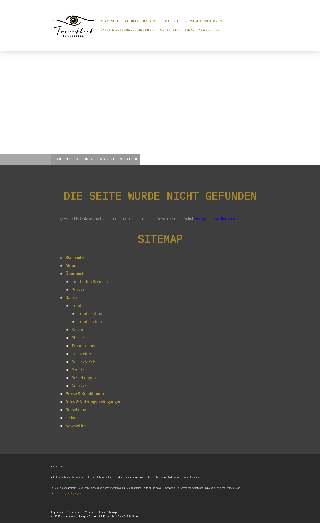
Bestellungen (83, 377)
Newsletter (209, 30)
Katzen (77, 329)
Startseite (110, 21)
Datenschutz (75, 512)
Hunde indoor (89, 321)
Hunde (77, 305)
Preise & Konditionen (203, 21)
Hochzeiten (81, 353)
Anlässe (78, 385)
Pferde (77, 337)
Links (189, 30)
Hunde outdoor (91, 313)
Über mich (152, 21)
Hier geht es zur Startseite (215, 219)
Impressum (58, 512)
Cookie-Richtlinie (95, 512)
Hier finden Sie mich (89, 281)
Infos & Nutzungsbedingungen (128, 30)
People (77, 369)
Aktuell (132, 21)
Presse (77, 289)
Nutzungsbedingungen (69, 493)
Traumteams (83, 345)
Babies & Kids (83, 361)
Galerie (172, 21)
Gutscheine (170, 30)
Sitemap (112, 512)
